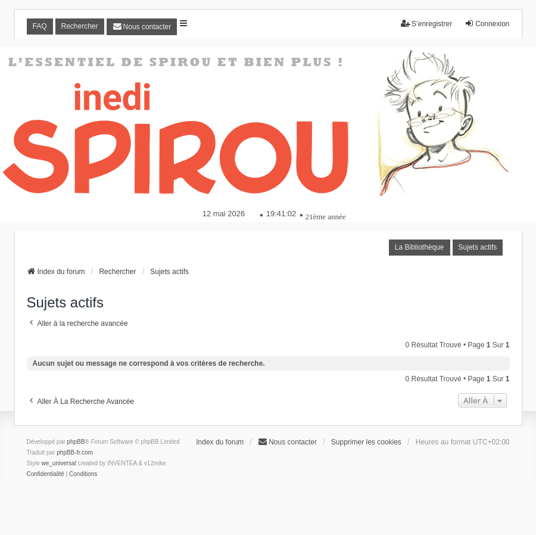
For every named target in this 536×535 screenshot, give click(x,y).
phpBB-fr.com (75, 452)
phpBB (76, 441)
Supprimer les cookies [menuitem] (366, 442)
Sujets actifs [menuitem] (478, 247)
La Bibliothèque (419, 247)
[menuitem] (142, 26)
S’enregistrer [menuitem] (426, 23)
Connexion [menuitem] (487, 23)
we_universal (59, 463)
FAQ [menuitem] (40, 26)
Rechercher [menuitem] (79, 26)
